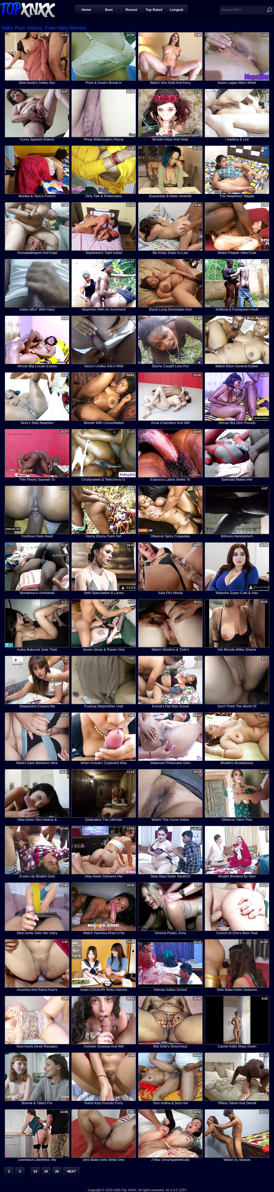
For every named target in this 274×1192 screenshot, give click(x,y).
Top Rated (154, 10)
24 (35, 1171)
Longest (176, 10)
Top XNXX (27, 9)
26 (57, 1171)
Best (108, 10)
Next (71, 1171)
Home (86, 10)
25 (46, 1171)
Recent (131, 10)
